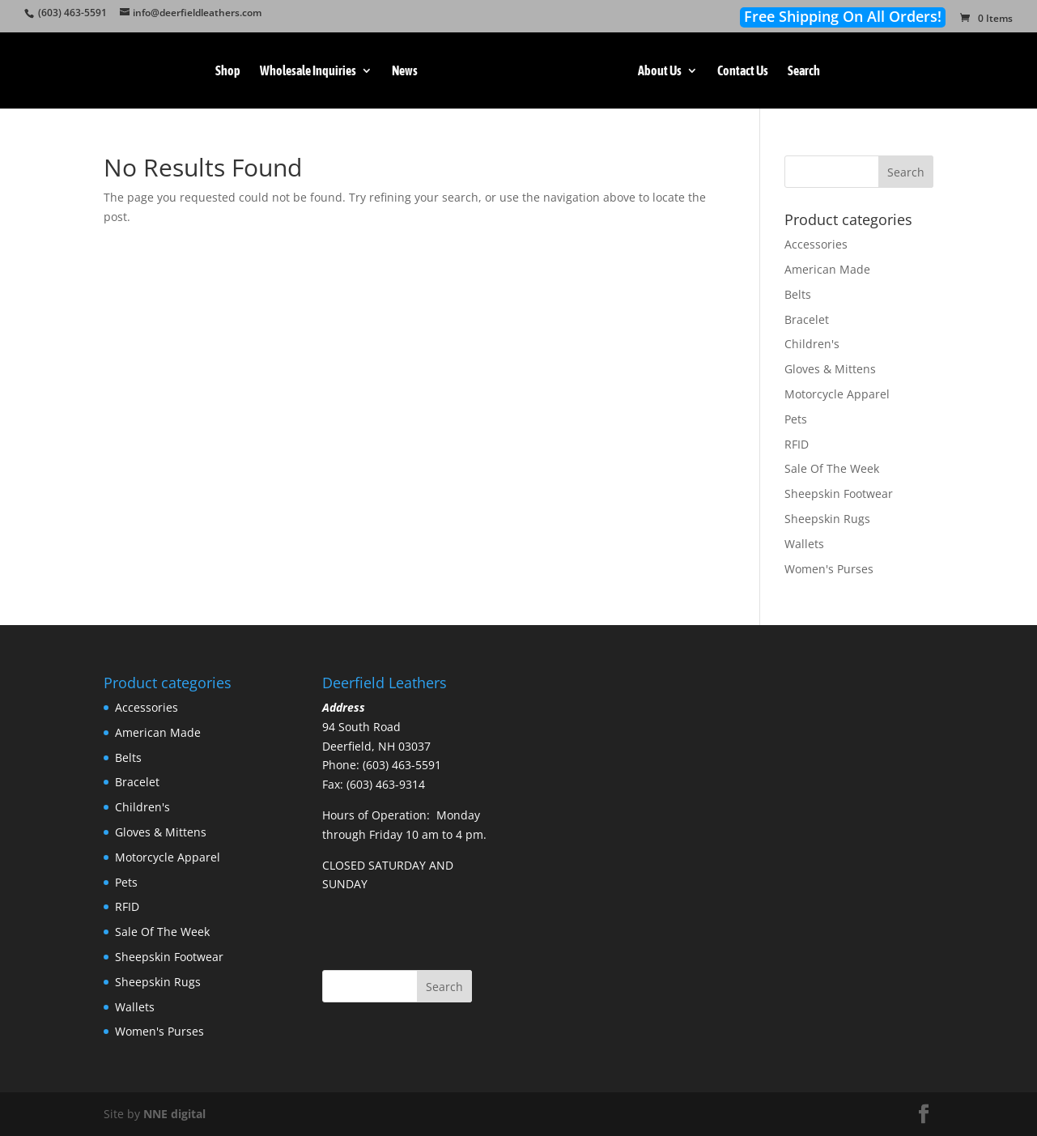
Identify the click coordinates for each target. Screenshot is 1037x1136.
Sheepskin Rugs (827, 518)
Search (807, 71)
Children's (811, 343)
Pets (795, 419)
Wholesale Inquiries (305, 71)
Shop (224, 71)
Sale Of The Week (831, 468)
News (401, 71)
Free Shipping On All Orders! (842, 16)
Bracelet (806, 319)
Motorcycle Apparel (837, 394)
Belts (797, 294)
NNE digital (174, 1113)
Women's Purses (828, 569)
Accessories (816, 244)
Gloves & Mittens (830, 369)
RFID (796, 444)
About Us (663, 71)
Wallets (804, 543)
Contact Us (745, 71)
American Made (827, 269)
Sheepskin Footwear (838, 493)
